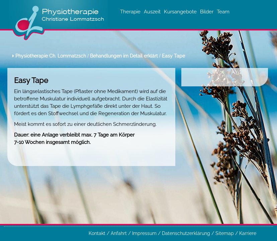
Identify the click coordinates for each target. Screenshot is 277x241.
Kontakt (98, 233)
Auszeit (152, 11)
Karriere (247, 233)
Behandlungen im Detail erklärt (124, 56)
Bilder (206, 11)
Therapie (130, 11)
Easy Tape (173, 56)
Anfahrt (119, 233)
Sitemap (225, 233)
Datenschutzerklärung (186, 233)
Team (223, 11)
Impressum (145, 233)
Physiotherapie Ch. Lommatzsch (50, 56)
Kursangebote (180, 11)
